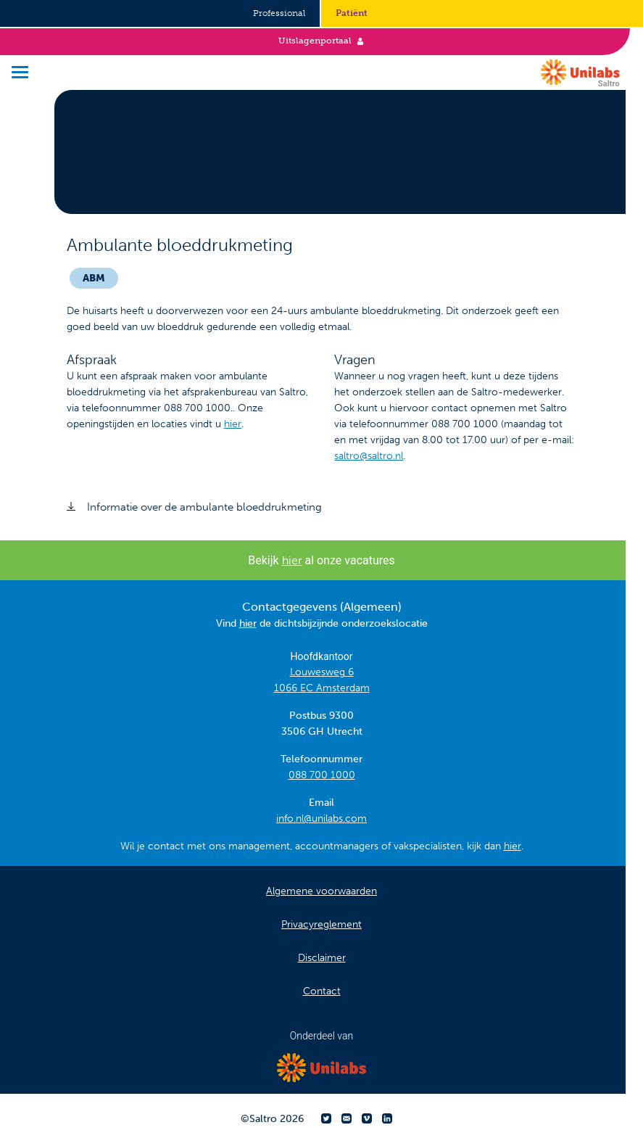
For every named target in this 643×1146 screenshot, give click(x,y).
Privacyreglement (321, 924)
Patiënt (352, 13)
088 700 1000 (322, 775)
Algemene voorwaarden (321, 891)
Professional (279, 13)
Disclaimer (322, 958)
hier (232, 424)
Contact (322, 991)
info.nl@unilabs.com (321, 818)
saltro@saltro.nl (368, 456)
